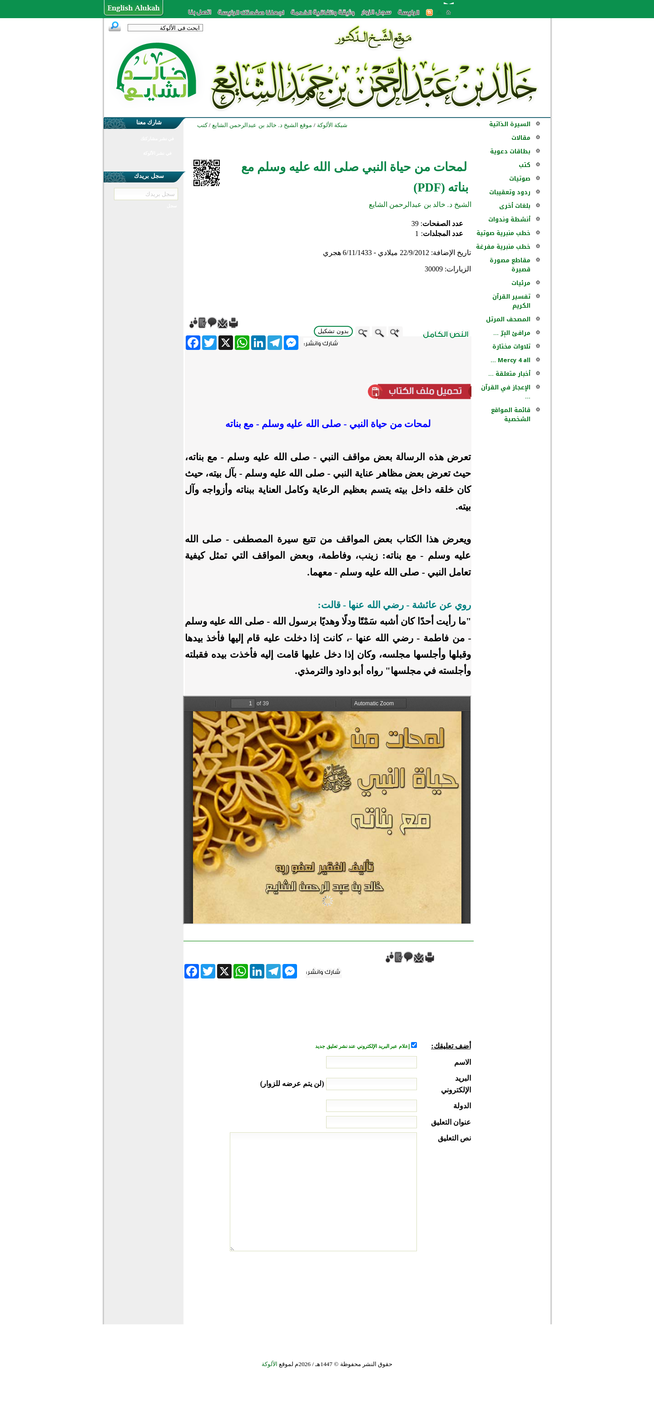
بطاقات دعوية (510, 151)
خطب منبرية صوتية (503, 233)
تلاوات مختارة (511, 346)
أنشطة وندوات (509, 219)
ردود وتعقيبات (509, 192)
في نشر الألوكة (157, 153)
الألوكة (269, 1364)
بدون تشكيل (333, 331)
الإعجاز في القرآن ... (505, 392)
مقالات (520, 137)
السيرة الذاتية (509, 124)
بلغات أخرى (514, 205)
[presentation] (402, 1285)
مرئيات (520, 283)
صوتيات (519, 178)
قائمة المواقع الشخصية (510, 414)
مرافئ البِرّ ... (511, 333)
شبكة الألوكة (332, 125)
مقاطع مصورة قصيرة (510, 265)
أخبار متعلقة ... (509, 373)
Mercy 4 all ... (510, 360)
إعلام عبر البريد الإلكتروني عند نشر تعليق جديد (363, 1046)
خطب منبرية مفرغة (503, 246)
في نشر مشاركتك (157, 138)
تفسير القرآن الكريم (511, 301)
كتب (524, 165)
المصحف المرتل (508, 319)
